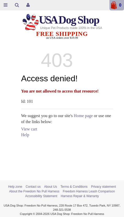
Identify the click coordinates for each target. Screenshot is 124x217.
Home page (83, 115)
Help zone (15, 187)
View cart (29, 129)
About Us (50, 187)
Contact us (33, 187)
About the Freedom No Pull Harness (34, 191)
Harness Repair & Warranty (80, 196)
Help (25, 135)
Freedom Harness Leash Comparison (89, 191)
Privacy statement (103, 187)
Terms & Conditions (74, 187)
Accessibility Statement (41, 196)
